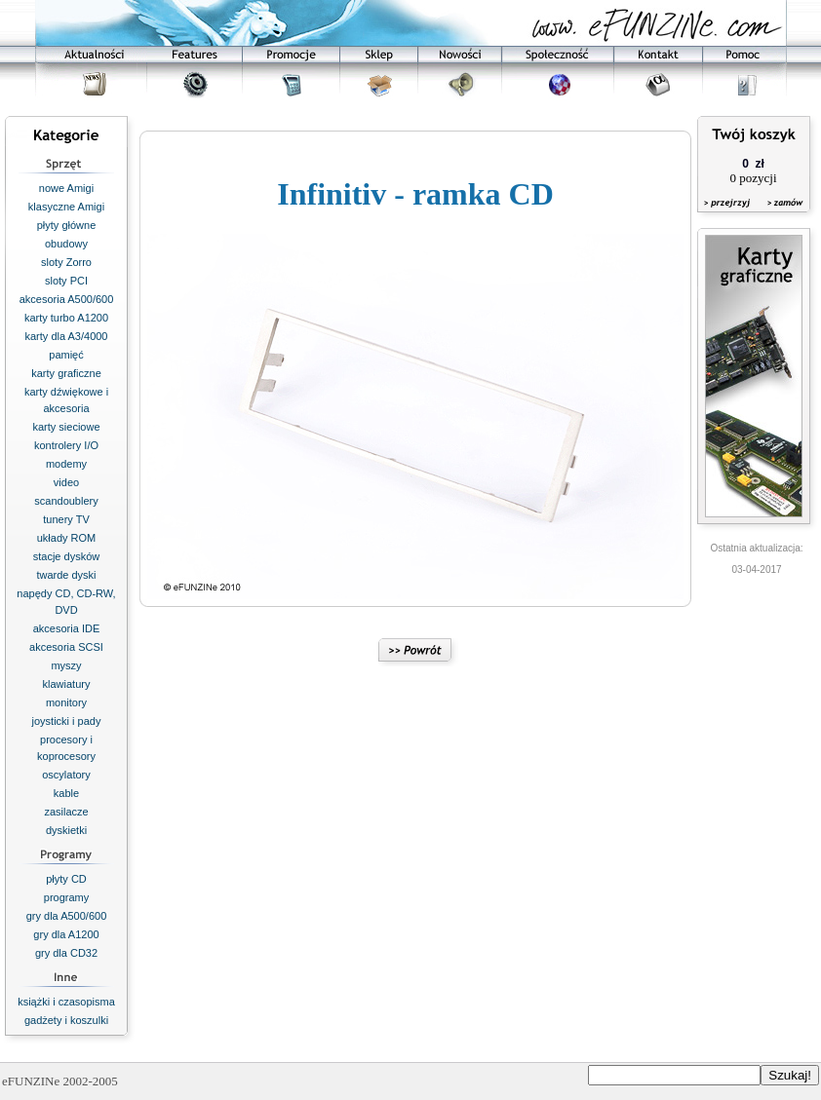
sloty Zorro (66, 262)
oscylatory (66, 774)
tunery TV (66, 519)
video (66, 482)
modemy (66, 464)
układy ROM (67, 538)
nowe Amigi (66, 188)
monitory (66, 702)
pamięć (66, 354)
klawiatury (67, 684)
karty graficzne (66, 373)
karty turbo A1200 (66, 317)
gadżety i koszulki (66, 1020)
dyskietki (66, 830)
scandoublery (66, 501)
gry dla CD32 (66, 953)
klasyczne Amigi (66, 206)
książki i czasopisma (66, 1001)
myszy (66, 665)
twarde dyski (66, 575)
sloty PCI (66, 280)
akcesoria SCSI (66, 647)
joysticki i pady (66, 721)
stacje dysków (66, 556)
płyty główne (67, 225)
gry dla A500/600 (66, 916)
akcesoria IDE (66, 628)
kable (66, 793)
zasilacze (66, 811)
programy (66, 897)
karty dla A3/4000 (65, 336)
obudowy (66, 243)
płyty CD (66, 879)
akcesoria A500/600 (67, 299)
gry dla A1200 (65, 934)
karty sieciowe (65, 427)
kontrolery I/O (66, 445)
